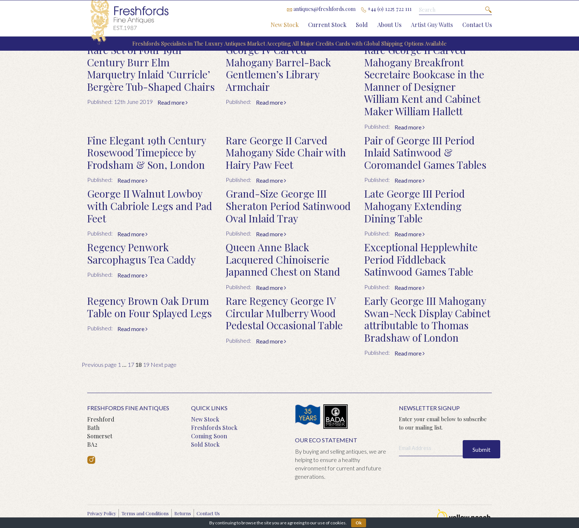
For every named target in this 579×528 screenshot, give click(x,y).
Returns (182, 513)
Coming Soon (209, 436)
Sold (362, 24)
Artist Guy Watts (432, 24)
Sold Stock (205, 444)
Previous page (99, 364)
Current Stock (327, 24)
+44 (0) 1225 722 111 (386, 8)
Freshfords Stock (214, 427)
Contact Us (477, 24)
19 (146, 364)
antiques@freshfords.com (321, 8)
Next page (163, 364)
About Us (389, 24)
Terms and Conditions (145, 513)
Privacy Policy (101, 513)
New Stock (285, 24)
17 (131, 364)
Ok (358, 522)
